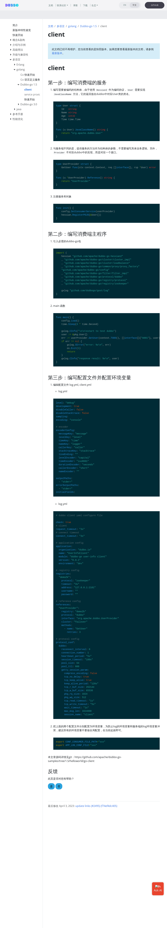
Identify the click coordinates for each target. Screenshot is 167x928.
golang (72, 26)
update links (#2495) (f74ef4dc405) (96, 806)
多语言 (61, 26)
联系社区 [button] (61, 5)
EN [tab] (124, 5)
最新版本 (57, 53)
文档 (50, 26)
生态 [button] (93, 5)
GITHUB (154, 5)
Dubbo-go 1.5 (88, 26)
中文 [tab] (135, 5)
